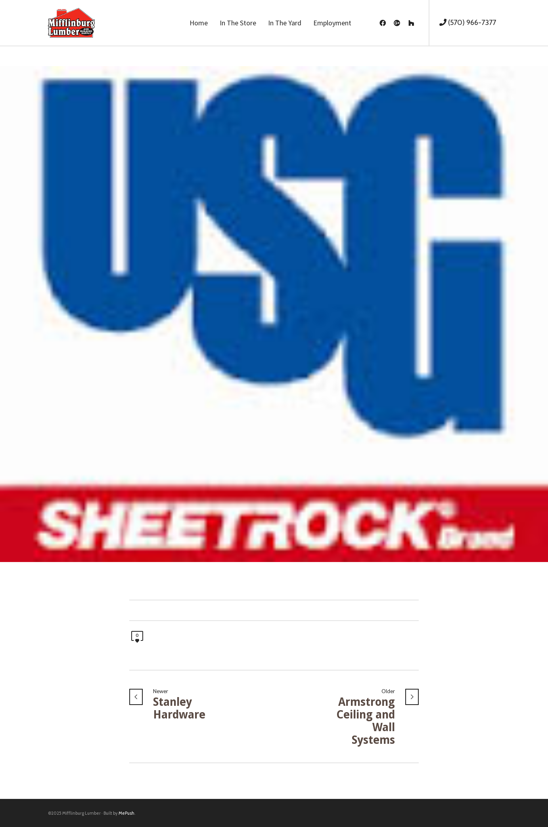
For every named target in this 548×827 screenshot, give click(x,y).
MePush (126, 813)
